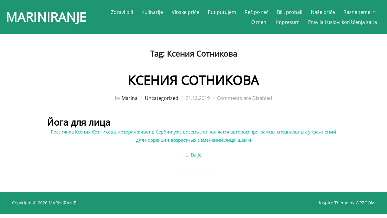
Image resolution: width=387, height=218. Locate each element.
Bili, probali (289, 12)
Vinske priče (185, 12)
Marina (130, 98)
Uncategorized (161, 98)
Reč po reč (256, 12)
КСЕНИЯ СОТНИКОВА (193, 80)
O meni (259, 22)
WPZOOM (365, 203)
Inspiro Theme (333, 203)
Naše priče (323, 12)
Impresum (288, 22)
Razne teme (360, 12)
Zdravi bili (122, 12)
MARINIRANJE (46, 16)
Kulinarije (152, 12)
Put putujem (222, 12)
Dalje (196, 155)
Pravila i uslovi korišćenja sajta (342, 22)
